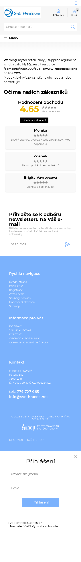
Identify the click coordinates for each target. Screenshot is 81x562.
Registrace (16, 290)
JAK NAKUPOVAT (20, 330)
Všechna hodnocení (34, 120)
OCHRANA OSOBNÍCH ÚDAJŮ (28, 342)
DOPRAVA (15, 326)
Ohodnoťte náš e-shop (26, 440)
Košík (75, 12)
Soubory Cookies (20, 298)
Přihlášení (40, 502)
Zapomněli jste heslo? (26, 522)
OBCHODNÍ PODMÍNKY (24, 338)
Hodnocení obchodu (22, 302)
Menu (14, 37)
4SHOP (53, 429)
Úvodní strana (18, 282)
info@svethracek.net (28, 397)
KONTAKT (15, 334)
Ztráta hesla (16, 294)
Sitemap (14, 306)
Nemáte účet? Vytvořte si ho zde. (34, 526)
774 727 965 (28, 392)
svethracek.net (32, 416)
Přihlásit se (16, 286)
